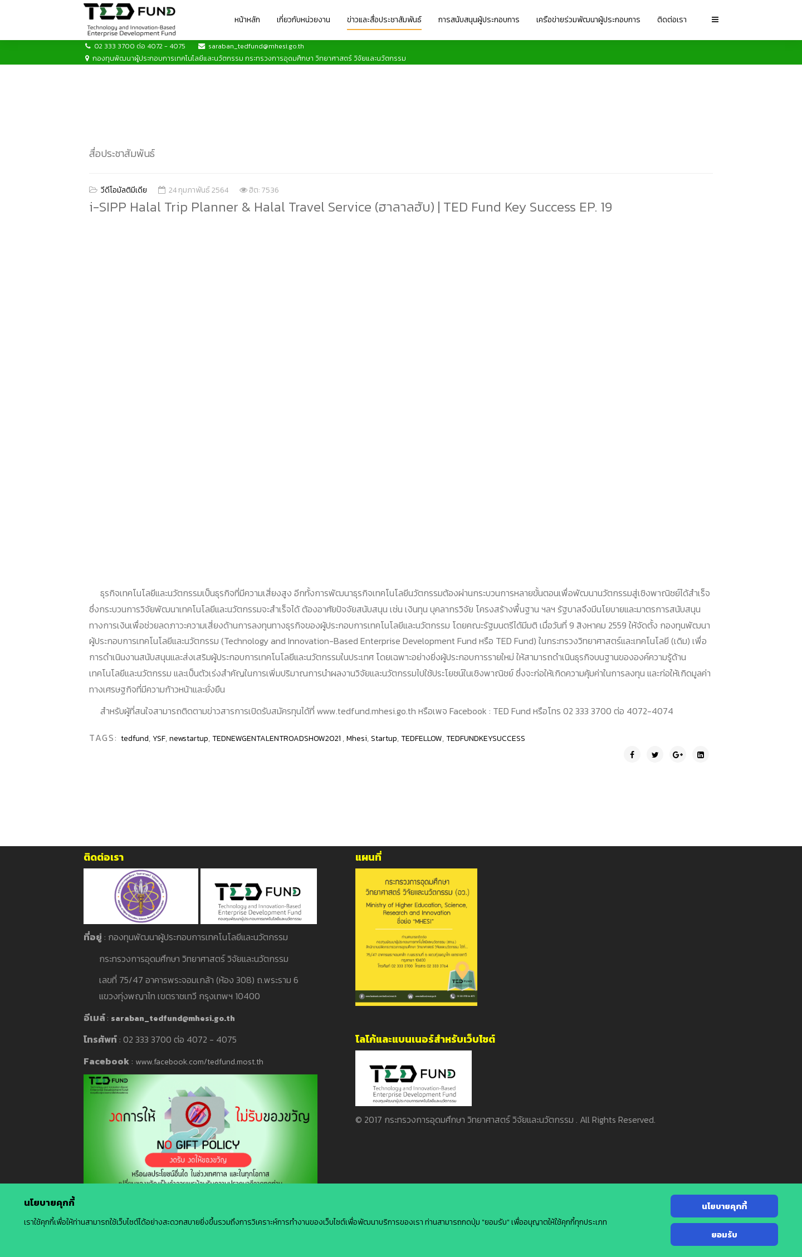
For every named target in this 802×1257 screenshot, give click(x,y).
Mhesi (356, 738)
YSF (159, 738)
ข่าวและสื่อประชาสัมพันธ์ (384, 20)
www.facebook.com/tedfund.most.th (199, 1062)
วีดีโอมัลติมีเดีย (124, 190)
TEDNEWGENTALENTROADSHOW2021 (277, 738)
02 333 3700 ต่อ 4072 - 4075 (139, 46)
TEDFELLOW (421, 738)
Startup (384, 738)
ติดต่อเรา (672, 20)
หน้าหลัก (247, 20)
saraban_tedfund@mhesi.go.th (256, 46)
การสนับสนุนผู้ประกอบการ (479, 20)
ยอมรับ (724, 1234)
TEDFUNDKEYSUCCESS (485, 738)
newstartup (188, 738)
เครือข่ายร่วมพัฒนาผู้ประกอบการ (588, 20)
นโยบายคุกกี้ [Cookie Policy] (724, 1206)
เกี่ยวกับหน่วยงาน (303, 20)
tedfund (135, 738)
